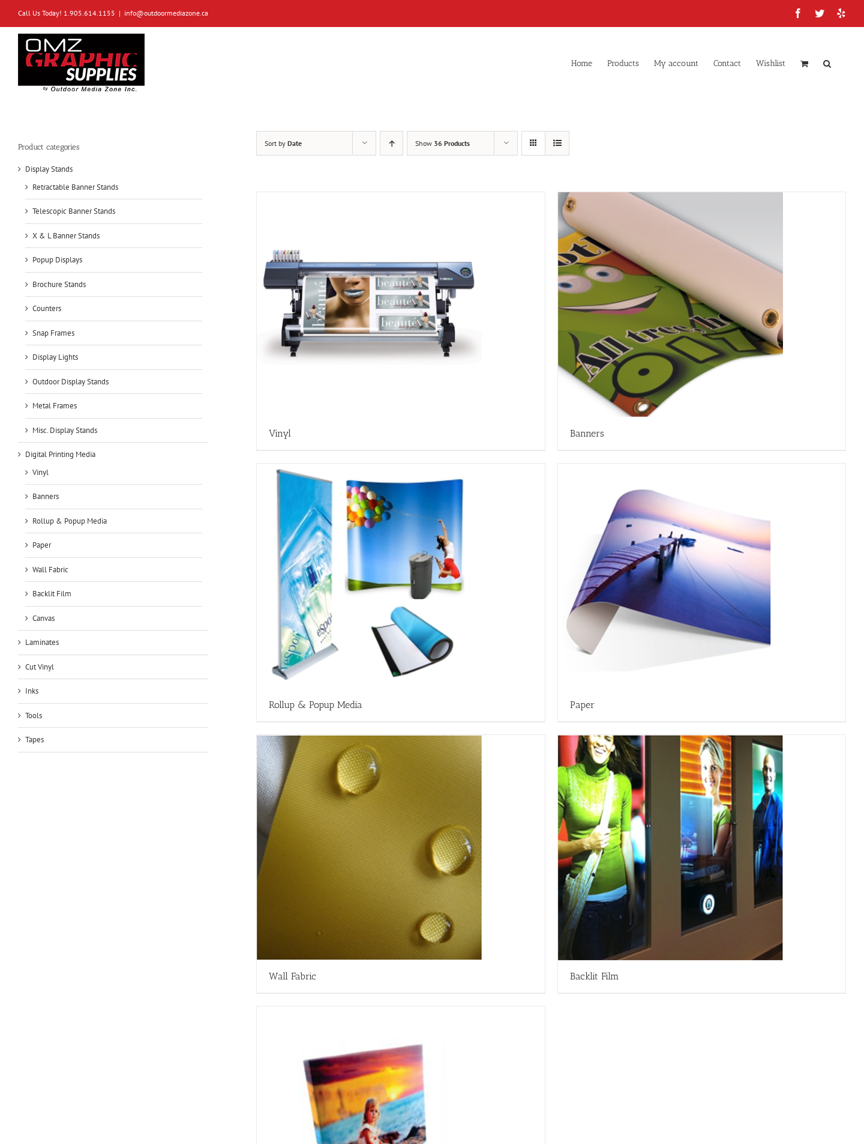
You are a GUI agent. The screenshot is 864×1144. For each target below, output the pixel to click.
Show (442, 143)
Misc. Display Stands (64, 430)
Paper (41, 545)
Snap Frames (53, 333)
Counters (46, 308)
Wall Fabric (50, 569)
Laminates (42, 642)
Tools (33, 715)
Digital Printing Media (60, 454)
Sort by (283, 143)
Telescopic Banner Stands (73, 211)
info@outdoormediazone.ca (166, 12)
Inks (31, 691)
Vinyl (40, 472)
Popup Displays (57, 260)
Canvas (43, 618)
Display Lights (55, 357)
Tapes (34, 739)
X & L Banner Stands (66, 236)
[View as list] (557, 143)
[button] (827, 62)
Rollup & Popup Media (69, 521)
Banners (45, 496)
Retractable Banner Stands (75, 187)
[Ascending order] (391, 143)
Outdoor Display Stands (70, 382)
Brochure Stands (59, 284)
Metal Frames (54, 406)
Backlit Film (51, 594)
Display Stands (49, 169)
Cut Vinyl (39, 667)
